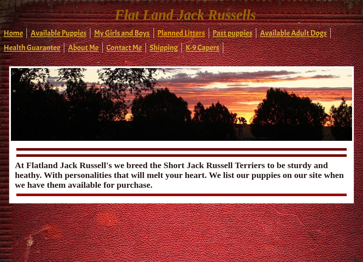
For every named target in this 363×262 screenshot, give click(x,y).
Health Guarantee (32, 48)
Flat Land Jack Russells (185, 15)
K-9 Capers (202, 48)
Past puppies (233, 33)
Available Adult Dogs (293, 33)
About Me (83, 48)
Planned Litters (181, 33)
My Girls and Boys (122, 33)
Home (13, 33)
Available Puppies (58, 33)
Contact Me (124, 48)
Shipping (164, 48)
